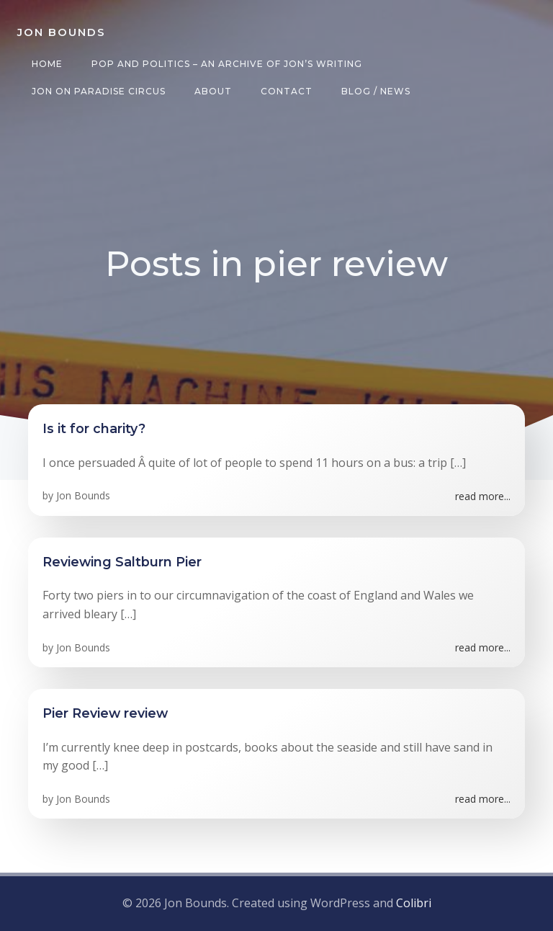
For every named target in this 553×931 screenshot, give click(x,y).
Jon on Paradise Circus (99, 91)
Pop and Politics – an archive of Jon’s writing (226, 63)
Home (47, 63)
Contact (287, 91)
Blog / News (375, 91)
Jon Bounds (83, 495)
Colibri (413, 903)
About (213, 91)
